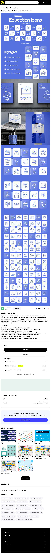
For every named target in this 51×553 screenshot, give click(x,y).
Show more (25, 478)
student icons (22, 516)
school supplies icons (8, 516)
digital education (36, 498)
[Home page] (1, 10)
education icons (22, 505)
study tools (34, 516)
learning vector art (7, 512)
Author (6, 309)
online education (22, 512)
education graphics (8, 505)
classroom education (21, 498)
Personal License (43, 402)
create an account (11, 490)
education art (22, 501)
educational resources (23, 509)
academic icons (7, 498)
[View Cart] (41, 3)
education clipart (35, 501)
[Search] (37, 3)
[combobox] (25, 2)
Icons (46, 403)
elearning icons (38, 509)
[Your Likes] (44, 3)
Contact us (31, 374)
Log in (2, 490)
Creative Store (36, 403)
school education (36, 512)
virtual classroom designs (24, 519)
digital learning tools (8, 501)
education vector (7, 509)
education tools (35, 505)
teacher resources (7, 519)
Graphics (42, 403)
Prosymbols (8, 307)
